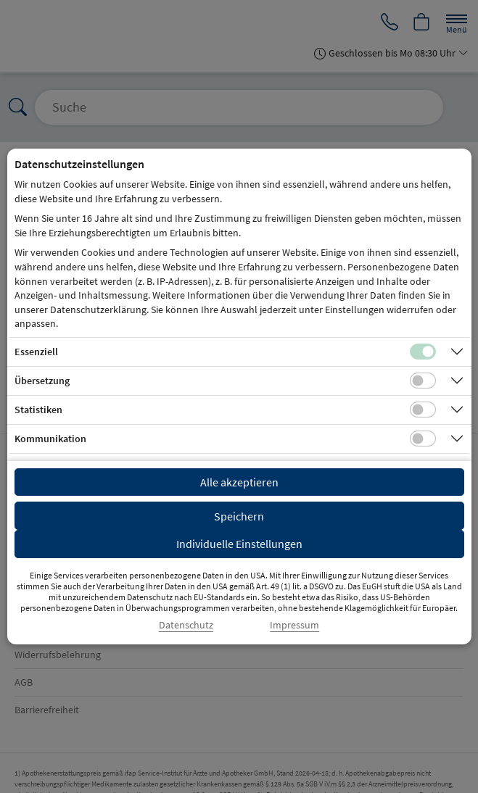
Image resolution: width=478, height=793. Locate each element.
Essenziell (36, 351)
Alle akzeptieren (239, 482)
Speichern (239, 516)
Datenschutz (186, 625)
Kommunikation (50, 438)
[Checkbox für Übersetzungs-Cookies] (423, 381)
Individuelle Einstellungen (239, 543)
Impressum (294, 625)
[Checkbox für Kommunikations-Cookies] (423, 439)
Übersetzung (42, 380)
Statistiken (38, 409)
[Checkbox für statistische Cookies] (423, 410)
